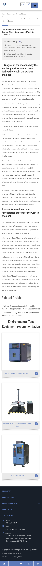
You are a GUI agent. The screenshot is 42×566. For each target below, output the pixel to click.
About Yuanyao (9, 503)
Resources (10, 14)
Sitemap (5, 557)
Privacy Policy (17, 557)
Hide (19, 42)
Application (8, 497)
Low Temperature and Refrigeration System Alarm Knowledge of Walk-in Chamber (20, 20)
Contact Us (7, 515)
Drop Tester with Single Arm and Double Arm (17, 424)
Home (3, 14)
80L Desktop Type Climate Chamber (17, 373)
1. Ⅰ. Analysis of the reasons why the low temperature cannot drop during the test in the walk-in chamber (20, 47)
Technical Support (21, 14)
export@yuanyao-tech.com (15, 529)
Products (6, 491)
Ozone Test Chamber (17, 475)
